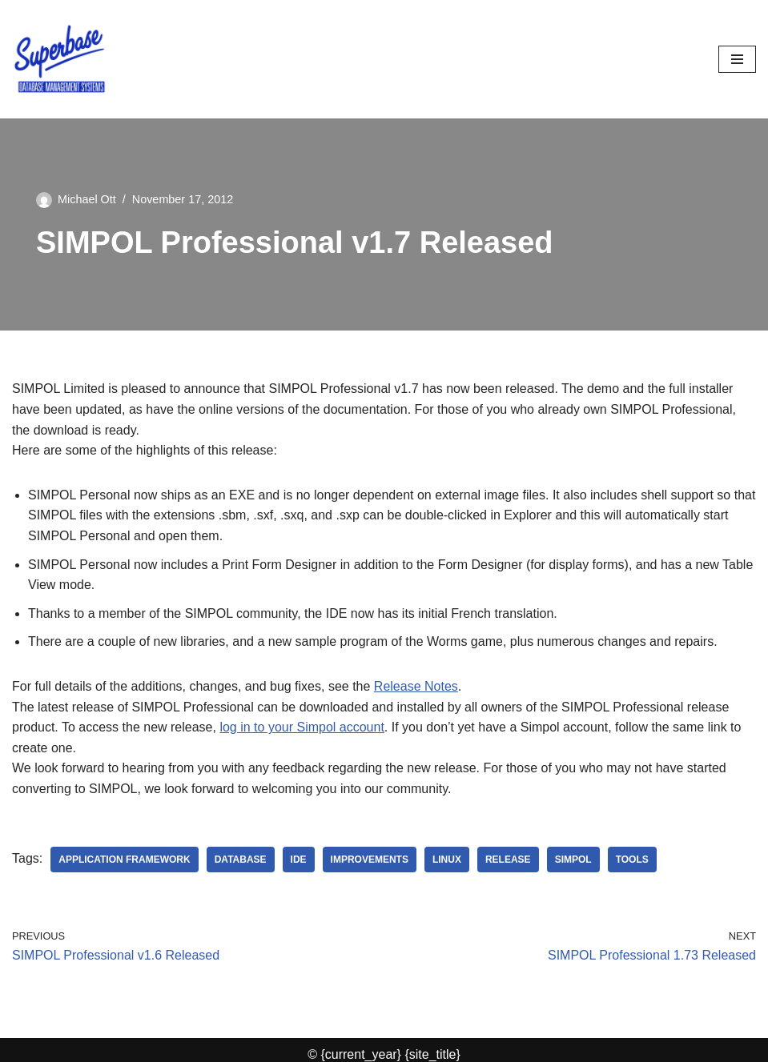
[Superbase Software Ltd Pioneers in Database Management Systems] (60, 59)
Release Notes (416, 686)
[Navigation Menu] (737, 59)
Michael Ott (87, 199)
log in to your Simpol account (301, 727)
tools (632, 859)
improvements (369, 859)
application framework (124, 859)
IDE (299, 859)
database (241, 859)
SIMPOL (573, 859)
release (508, 859)
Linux (446, 859)
